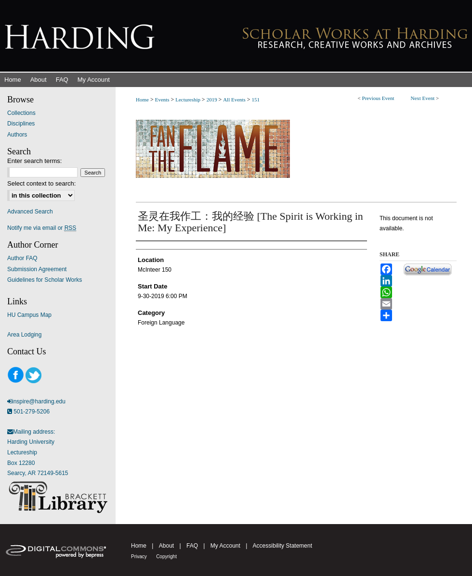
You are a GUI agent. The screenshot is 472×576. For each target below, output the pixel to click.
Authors (17, 134)
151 (255, 99)
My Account (225, 545)
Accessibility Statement (282, 545)
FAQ (192, 545)
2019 (213, 99)
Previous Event (378, 98)
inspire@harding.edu (39, 401)
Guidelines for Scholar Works (44, 279)
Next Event (422, 98)
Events (163, 99)
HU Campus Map (29, 315)
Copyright (166, 556)
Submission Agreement (36, 269)
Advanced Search (30, 211)
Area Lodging (24, 334)
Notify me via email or (41, 228)
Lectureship (188, 99)
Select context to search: (41, 183)
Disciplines (21, 123)
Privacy (139, 556)
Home (142, 99)
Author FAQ (22, 258)
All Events (235, 99)
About (166, 545)
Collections (21, 113)
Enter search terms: (34, 160)
